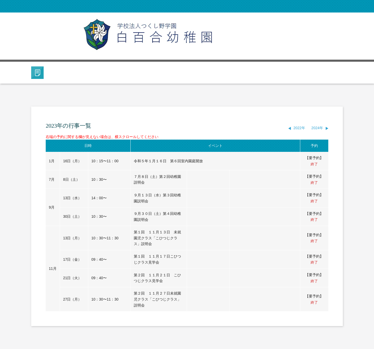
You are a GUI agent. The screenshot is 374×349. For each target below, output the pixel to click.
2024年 (317, 128)
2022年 (299, 128)
